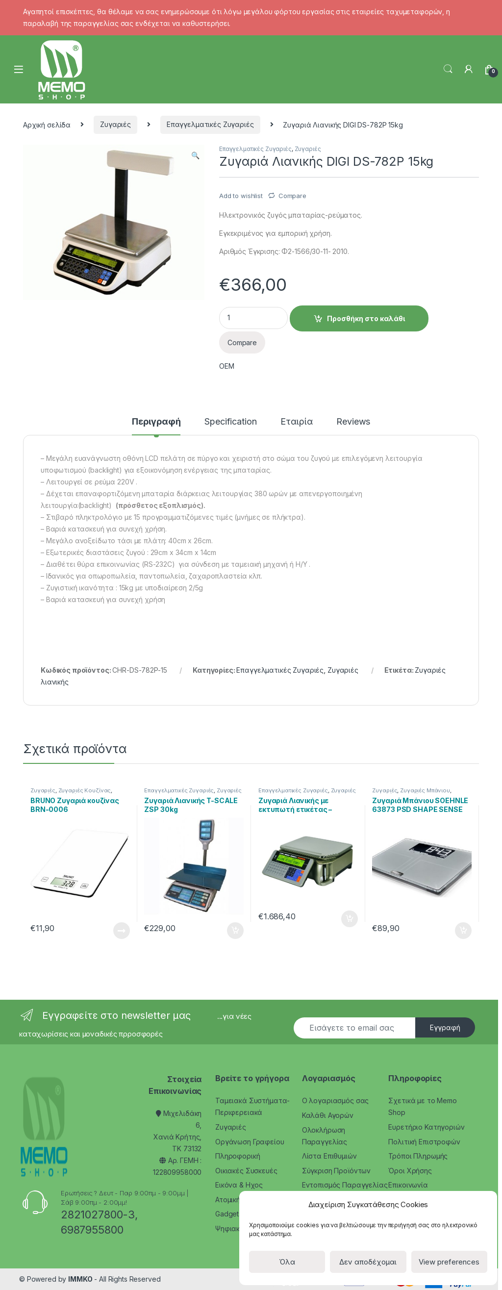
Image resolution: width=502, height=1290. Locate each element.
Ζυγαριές (115, 124)
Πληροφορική (237, 1156)
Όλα (287, 1261)
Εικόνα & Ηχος (239, 1185)
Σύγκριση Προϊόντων (336, 1170)
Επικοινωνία (407, 1185)
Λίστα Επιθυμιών (329, 1156)
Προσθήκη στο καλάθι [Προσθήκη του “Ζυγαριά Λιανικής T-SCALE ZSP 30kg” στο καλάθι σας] (235, 930)
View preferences (449, 1261)
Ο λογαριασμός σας (335, 1100)
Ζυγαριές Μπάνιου (425, 790)
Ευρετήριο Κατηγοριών (426, 1127)
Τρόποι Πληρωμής (418, 1156)
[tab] (156, 426)
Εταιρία (296, 422)
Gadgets (228, 1214)
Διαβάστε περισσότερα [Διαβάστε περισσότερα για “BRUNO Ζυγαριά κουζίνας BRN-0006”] (121, 930)
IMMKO (80, 1279)
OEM (226, 366)
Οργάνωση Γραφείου (249, 1142)
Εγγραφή (445, 1027)
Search (448, 69)
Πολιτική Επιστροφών (424, 1142)
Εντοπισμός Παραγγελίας (345, 1185)
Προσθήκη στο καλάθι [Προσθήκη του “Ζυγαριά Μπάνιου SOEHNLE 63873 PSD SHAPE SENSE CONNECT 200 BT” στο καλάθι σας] (463, 930)
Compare (292, 196)
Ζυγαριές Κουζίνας (84, 790)
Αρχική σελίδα (47, 124)
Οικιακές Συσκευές (246, 1170)
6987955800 (92, 1229)
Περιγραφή (156, 422)
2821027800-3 (98, 1214)
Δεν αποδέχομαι (368, 1261)
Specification (230, 422)
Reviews (353, 422)
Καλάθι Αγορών (327, 1115)
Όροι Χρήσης (409, 1170)
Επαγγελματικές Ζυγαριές (210, 124)
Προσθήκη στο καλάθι (366, 318)
